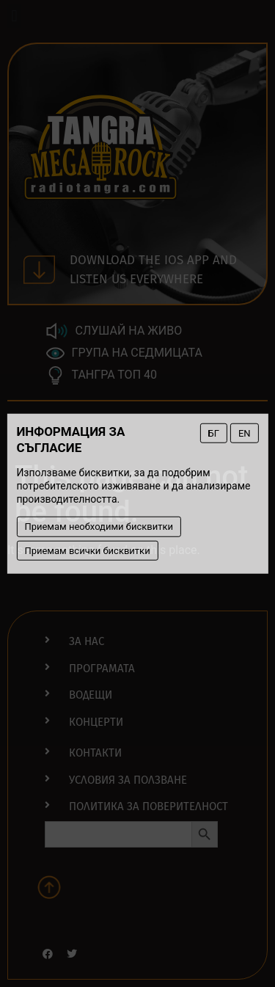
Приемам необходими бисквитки (98, 526)
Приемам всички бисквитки (87, 550)
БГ (213, 432)
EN (244, 432)
